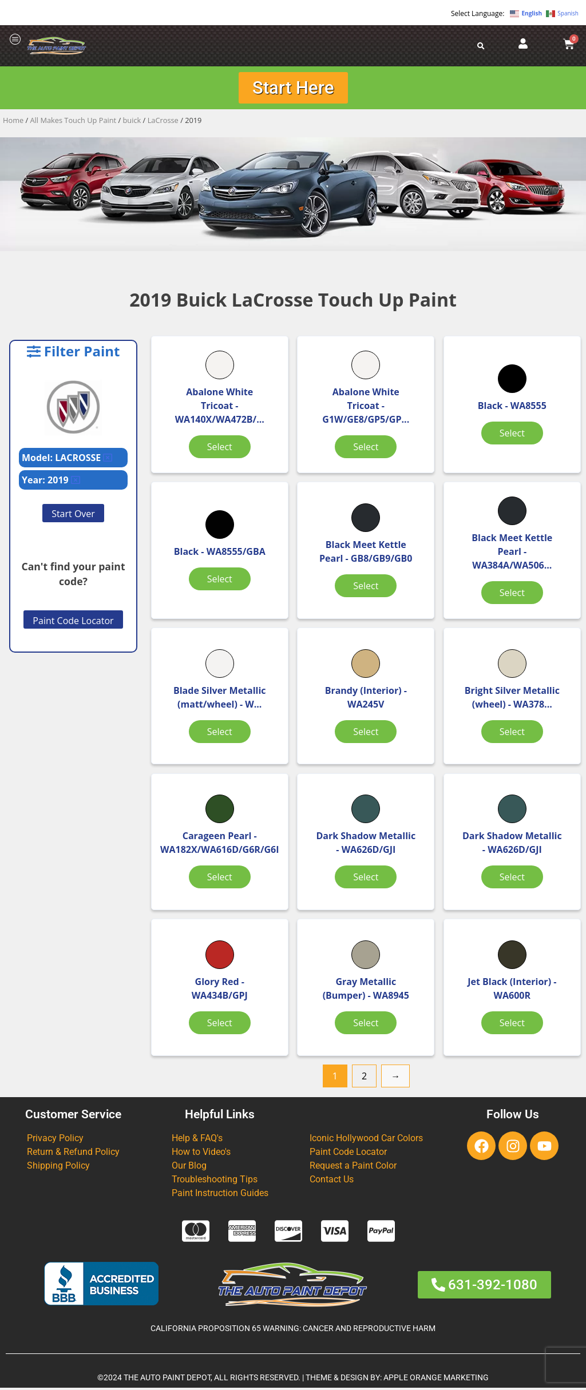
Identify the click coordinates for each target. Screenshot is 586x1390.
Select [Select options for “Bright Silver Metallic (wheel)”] (507, 732)
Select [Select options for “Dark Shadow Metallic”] (362, 885)
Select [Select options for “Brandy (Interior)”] (362, 732)
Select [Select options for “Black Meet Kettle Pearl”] (362, 587)
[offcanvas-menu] (15, 40)
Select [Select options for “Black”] (507, 433)
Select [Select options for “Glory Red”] (218, 1025)
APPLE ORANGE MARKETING (436, 1380)
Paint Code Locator (73, 621)
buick (132, 121)
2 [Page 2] (364, 1077)
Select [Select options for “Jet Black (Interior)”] (507, 1025)
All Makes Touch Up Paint (73, 121)
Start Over (73, 514)
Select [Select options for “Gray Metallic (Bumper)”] (362, 1025)
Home (13, 121)
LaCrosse (163, 121)
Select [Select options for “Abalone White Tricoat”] (218, 447)
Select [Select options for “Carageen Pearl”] (218, 878)
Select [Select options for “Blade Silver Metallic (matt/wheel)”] (218, 732)
